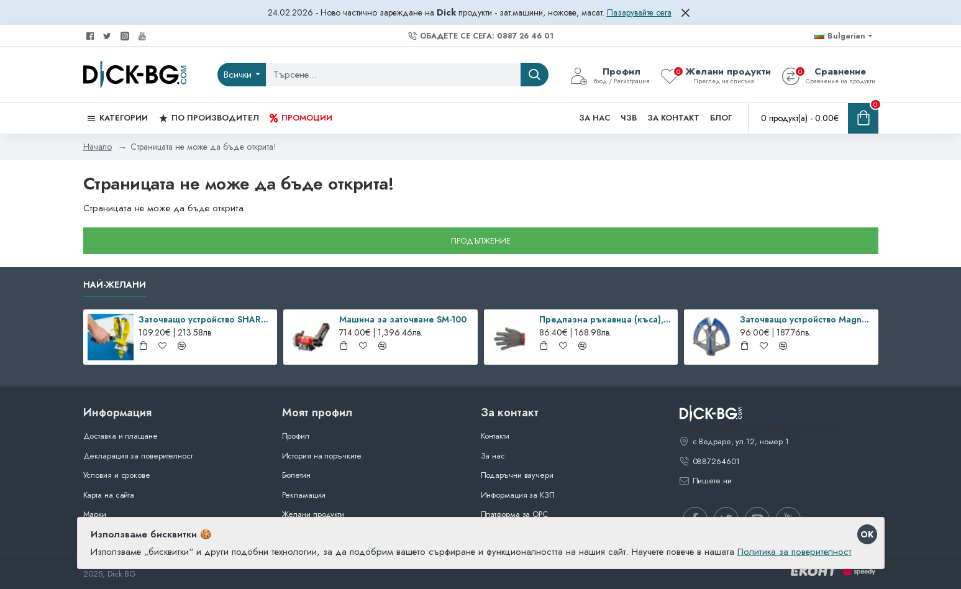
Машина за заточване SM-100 (403, 319)
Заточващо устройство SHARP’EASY (206, 319)
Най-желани (114, 285)
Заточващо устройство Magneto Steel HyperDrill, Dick (807, 319)
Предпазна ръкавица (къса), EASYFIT (606, 319)
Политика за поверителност (794, 552)
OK (866, 534)
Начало (97, 146)
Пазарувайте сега (639, 12)
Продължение (481, 241)
